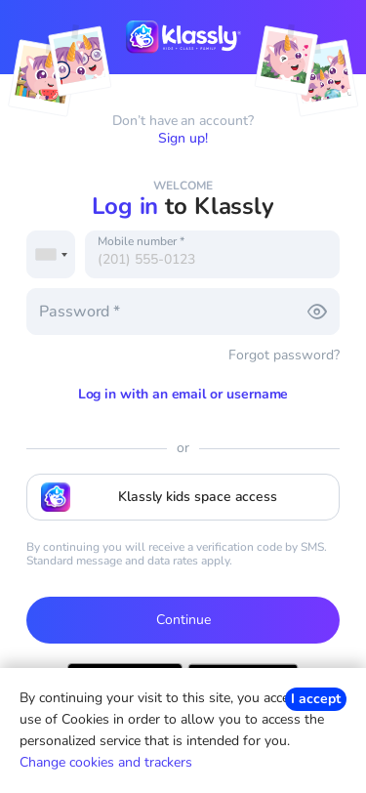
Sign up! (182, 138)
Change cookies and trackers (106, 762)
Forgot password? (284, 355)
